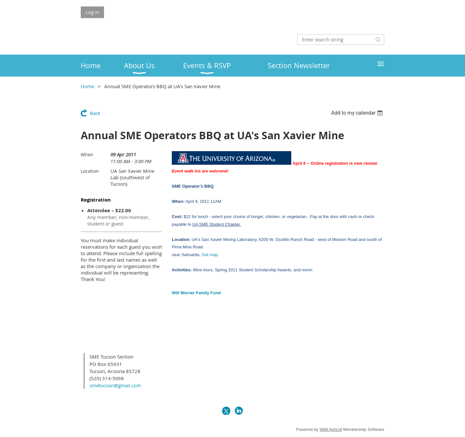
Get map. (210, 254)
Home (87, 86)
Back (95, 113)
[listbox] (357, 113)
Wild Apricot (331, 429)
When (87, 154)
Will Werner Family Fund (196, 292)
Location (90, 171)
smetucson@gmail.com (115, 385)
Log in (92, 12)
